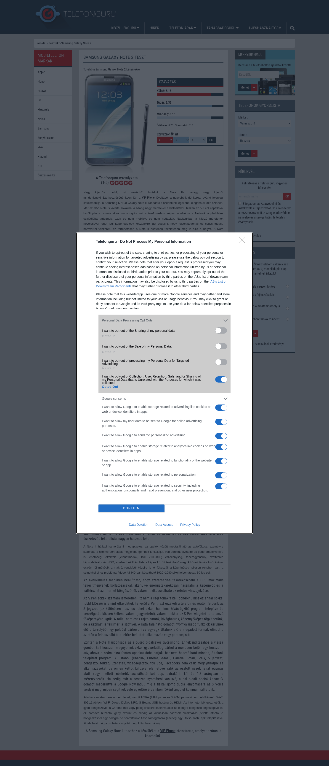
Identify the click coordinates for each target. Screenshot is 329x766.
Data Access (164, 524)
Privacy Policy (190, 524)
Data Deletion (138, 524)
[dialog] (164, 383)
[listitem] (164, 320)
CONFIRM (131, 508)
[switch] (221, 330)
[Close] (243, 241)
